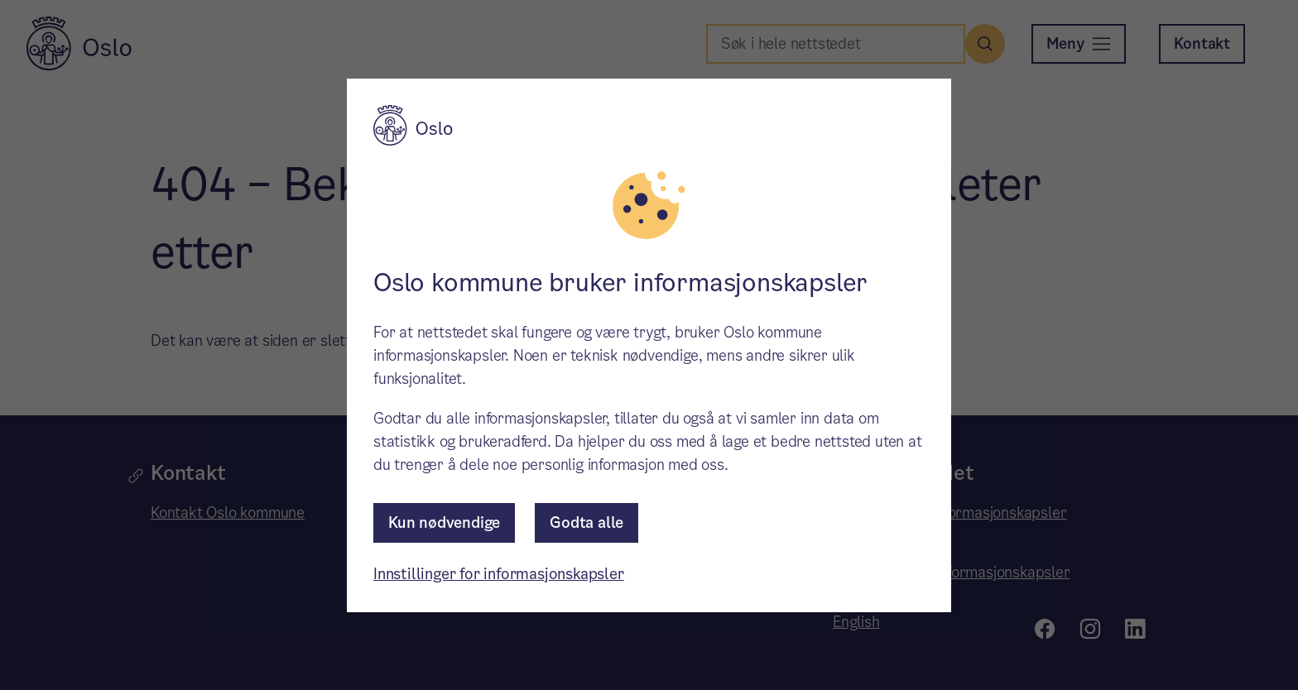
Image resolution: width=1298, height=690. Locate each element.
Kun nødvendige (444, 522)
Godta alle (586, 522)
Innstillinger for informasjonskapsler (498, 573)
